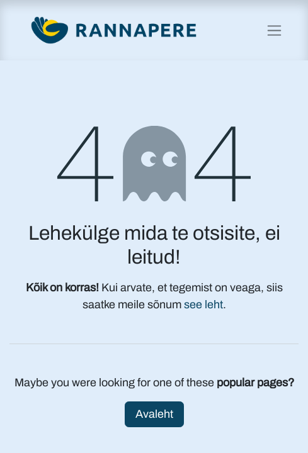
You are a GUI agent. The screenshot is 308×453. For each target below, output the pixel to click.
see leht (203, 304)
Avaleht (154, 414)
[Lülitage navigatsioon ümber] (274, 30)
